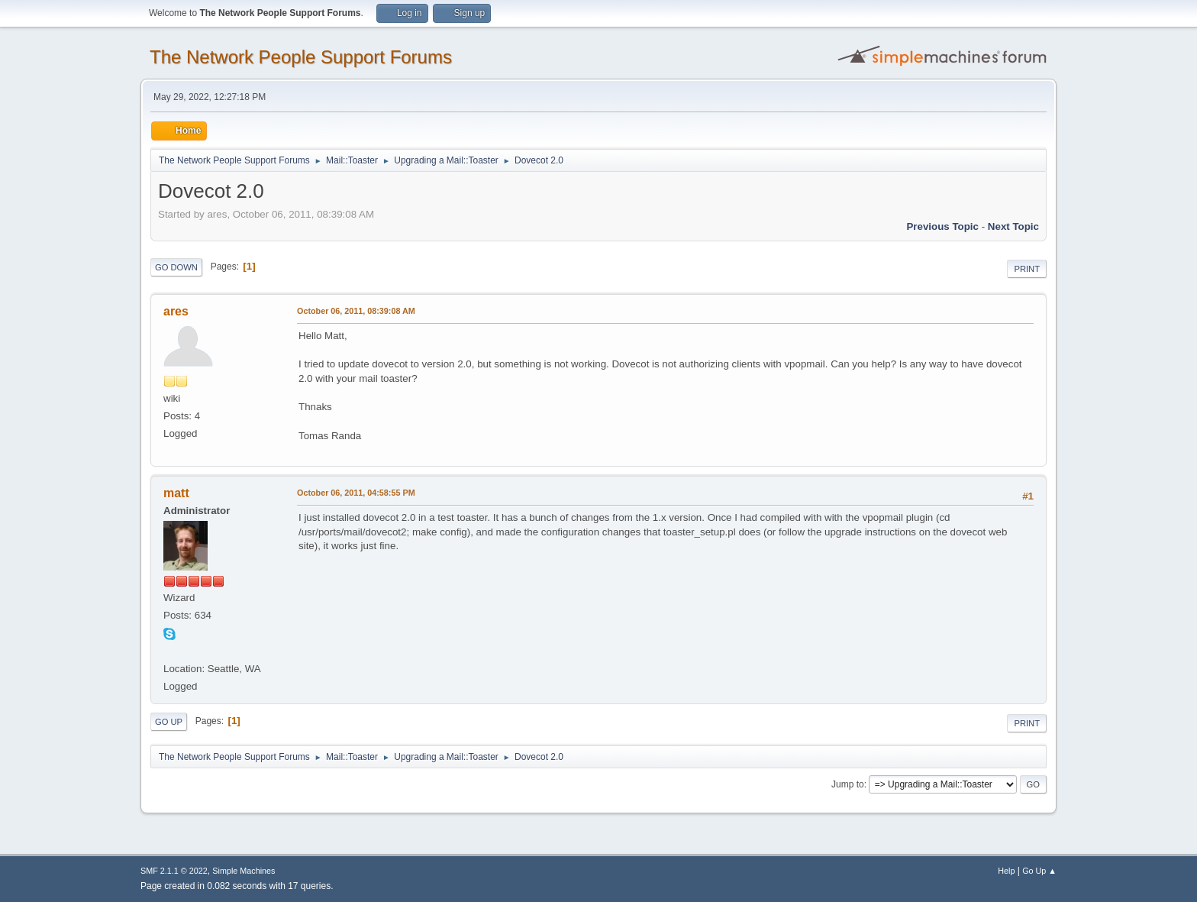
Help (1006, 870)
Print (1027, 268)
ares (176, 311)
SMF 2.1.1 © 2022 (174, 870)
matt (176, 493)
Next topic (1013, 226)
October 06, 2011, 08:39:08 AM (356, 310)
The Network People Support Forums (301, 57)
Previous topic (942, 226)
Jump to (847, 784)
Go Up (168, 721)
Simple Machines (243, 870)
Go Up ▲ (1039, 870)
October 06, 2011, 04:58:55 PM (356, 492)
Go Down (176, 267)
